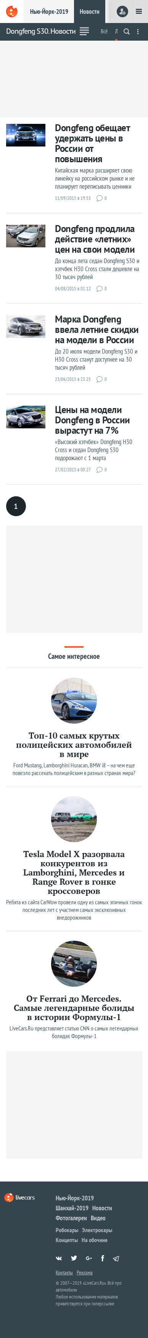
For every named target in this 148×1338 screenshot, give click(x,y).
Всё (104, 31)
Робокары (67, 1230)
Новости (90, 11)
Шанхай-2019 (72, 1208)
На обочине (95, 1240)
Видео (98, 1218)
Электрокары (97, 1230)
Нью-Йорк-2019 (49, 11)
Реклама (85, 1272)
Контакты (64, 1272)
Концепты (67, 1240)
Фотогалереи (71, 1218)
